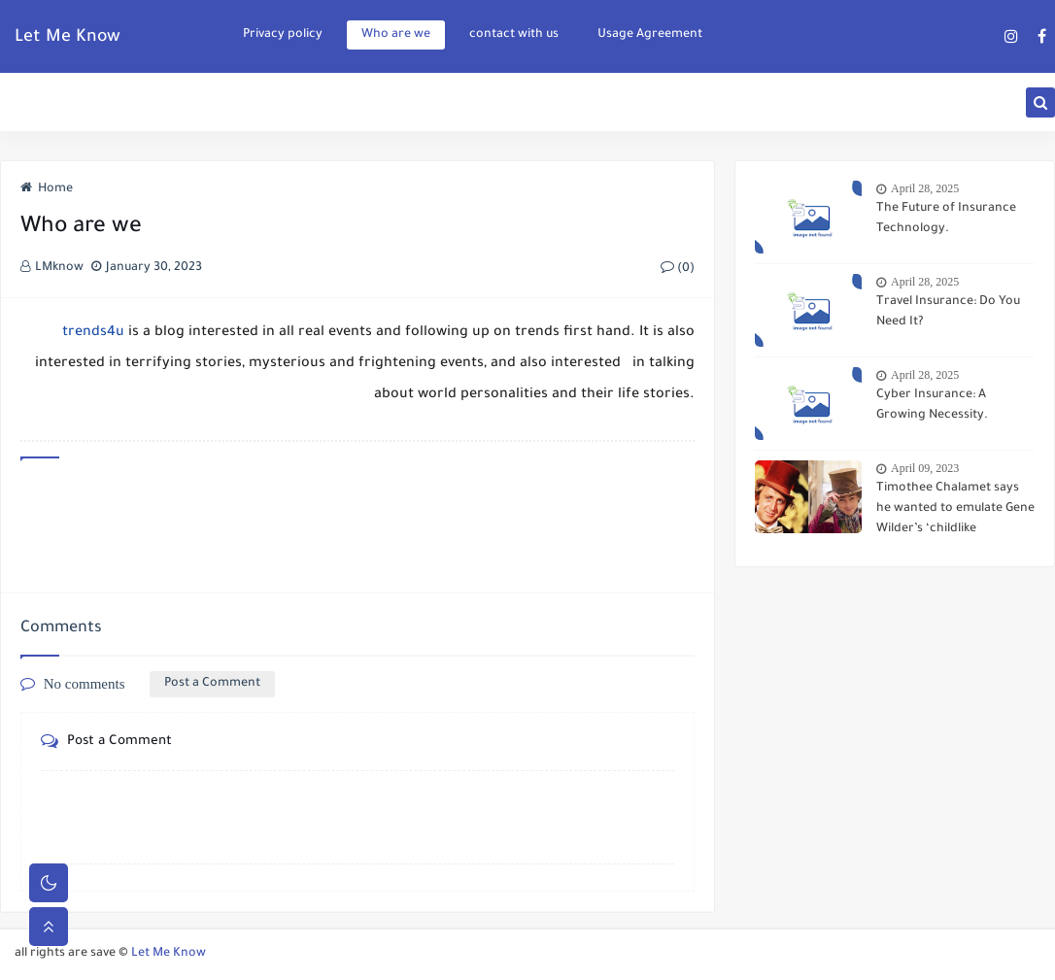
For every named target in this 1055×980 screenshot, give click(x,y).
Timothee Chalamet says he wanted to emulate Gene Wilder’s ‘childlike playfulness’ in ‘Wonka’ (955, 511)
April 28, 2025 (925, 188)
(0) (678, 269)
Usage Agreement (649, 35)
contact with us (514, 35)
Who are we (395, 35)
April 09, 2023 (925, 468)
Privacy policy (283, 35)
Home (46, 189)
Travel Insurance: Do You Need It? (948, 312)
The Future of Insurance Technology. (946, 219)
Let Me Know (67, 38)
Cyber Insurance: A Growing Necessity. (932, 405)
